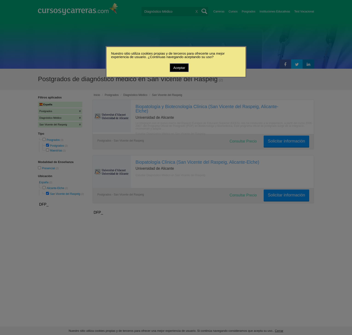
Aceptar (179, 68)
